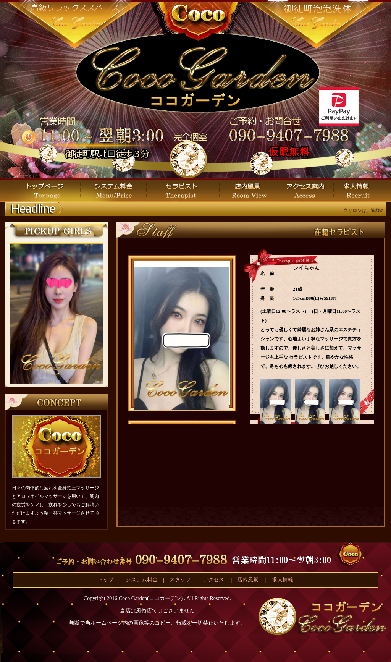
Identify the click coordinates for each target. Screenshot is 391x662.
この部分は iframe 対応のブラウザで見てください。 (56, 314)
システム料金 (142, 580)
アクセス (214, 580)
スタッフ (180, 580)
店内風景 (248, 580)
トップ (106, 580)
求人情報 (282, 580)
